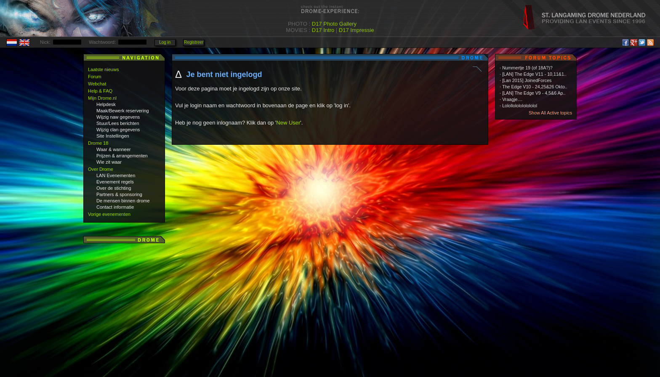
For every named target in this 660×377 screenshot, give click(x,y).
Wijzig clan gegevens (118, 129)
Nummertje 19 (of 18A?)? (527, 67)
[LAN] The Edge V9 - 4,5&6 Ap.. (533, 93)
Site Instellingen (112, 135)
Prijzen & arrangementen (122, 155)
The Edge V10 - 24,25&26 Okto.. (534, 86)
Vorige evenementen (109, 214)
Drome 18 (98, 143)
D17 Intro (323, 30)
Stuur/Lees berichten (117, 123)
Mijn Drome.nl (102, 98)
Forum (94, 76)
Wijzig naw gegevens (118, 116)
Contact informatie (115, 207)
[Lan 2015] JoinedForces (526, 80)
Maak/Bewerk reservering (122, 110)
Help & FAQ (100, 90)
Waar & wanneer (113, 149)
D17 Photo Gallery (334, 24)
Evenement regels (115, 181)
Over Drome (100, 169)
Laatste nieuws (103, 69)
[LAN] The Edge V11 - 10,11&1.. (534, 74)
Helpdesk (106, 104)
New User (288, 122)
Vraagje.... (512, 99)
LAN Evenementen (115, 175)
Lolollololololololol (519, 105)
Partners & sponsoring (119, 194)
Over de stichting (113, 188)
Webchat (97, 83)
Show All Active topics (550, 112)
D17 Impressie (356, 30)
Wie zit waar (109, 162)
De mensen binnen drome (123, 200)
